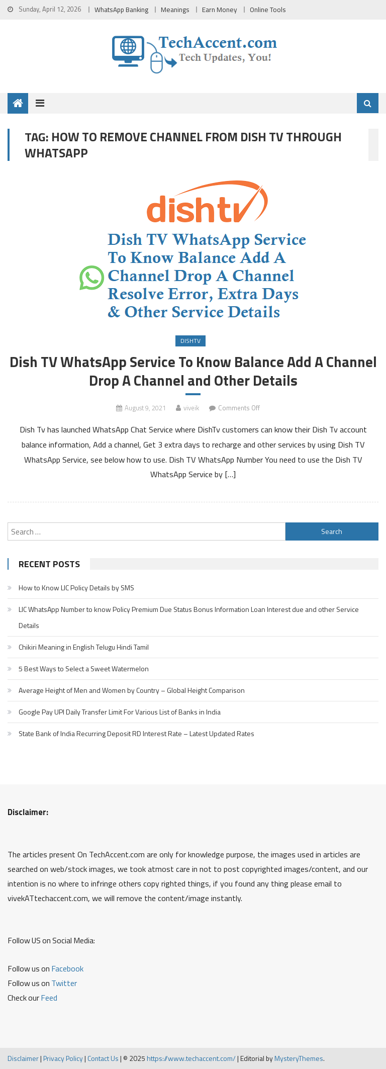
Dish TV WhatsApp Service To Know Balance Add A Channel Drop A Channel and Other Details (193, 371)
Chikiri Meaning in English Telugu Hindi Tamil (84, 647)
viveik (191, 408)
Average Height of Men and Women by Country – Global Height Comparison (132, 690)
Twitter (64, 983)
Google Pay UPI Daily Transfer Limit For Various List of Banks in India (120, 711)
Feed (49, 998)
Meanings (175, 10)
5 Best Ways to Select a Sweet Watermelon (84, 668)
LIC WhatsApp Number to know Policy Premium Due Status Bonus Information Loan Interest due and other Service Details (189, 617)
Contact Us (103, 1058)
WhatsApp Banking (121, 10)
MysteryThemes (298, 1058)
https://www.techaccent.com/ (191, 1058)
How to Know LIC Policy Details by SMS (76, 587)
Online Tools (268, 10)
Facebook (67, 968)
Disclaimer (23, 1058)
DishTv (190, 340)
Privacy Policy (63, 1058)
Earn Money (219, 10)
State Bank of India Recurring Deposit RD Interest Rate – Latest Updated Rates (136, 733)
